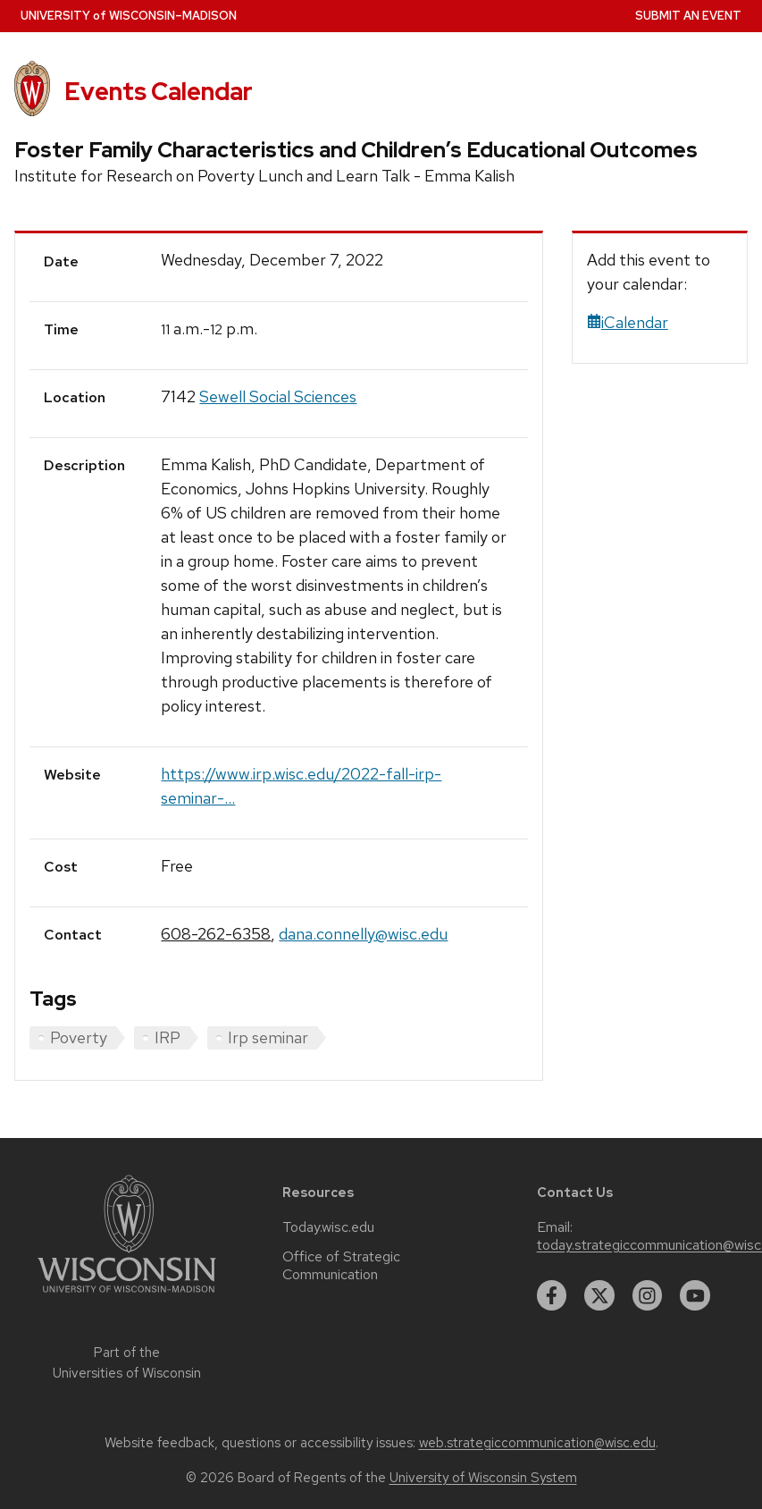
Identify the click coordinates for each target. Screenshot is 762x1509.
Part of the (127, 1363)
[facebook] (552, 1295)
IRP (167, 1037)
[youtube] (695, 1295)
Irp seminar (268, 1037)
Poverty (78, 1037)
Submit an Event (688, 15)
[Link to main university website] (127, 1295)
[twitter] (599, 1295)
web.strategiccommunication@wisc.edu (537, 1443)
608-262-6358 (216, 933)
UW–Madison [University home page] (129, 15)
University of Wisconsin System (483, 1478)
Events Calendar (158, 91)
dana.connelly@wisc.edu (363, 933)
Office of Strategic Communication (341, 1266)
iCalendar (627, 322)
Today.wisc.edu (328, 1227)
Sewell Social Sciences (277, 396)
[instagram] (647, 1295)
